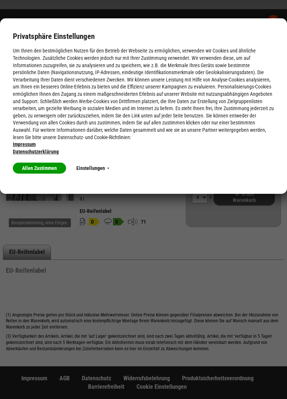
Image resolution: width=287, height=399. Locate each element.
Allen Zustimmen (39, 168)
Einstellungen (92, 168)
